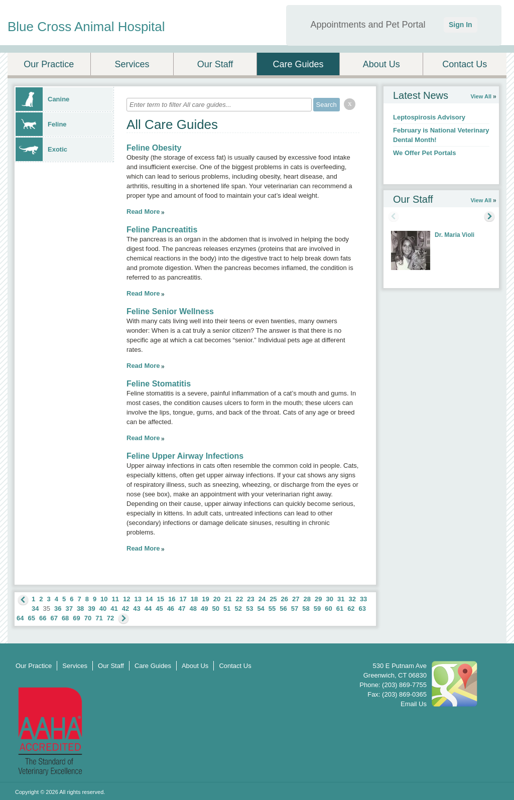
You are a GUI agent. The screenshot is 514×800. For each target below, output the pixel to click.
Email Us (414, 704)
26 (284, 599)
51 (226, 608)
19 (205, 599)
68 (65, 618)
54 (260, 608)
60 (328, 608)
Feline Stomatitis (158, 383)
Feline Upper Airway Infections (184, 456)
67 (53, 618)
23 (250, 599)
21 (227, 599)
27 (295, 599)
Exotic (41, 149)
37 (68, 608)
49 (204, 608)
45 (159, 608)
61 (339, 608)
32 (351, 599)
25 (273, 599)
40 (102, 608)
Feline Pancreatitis (161, 229)
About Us (381, 64)
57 (294, 608)
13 (138, 599)
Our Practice (49, 64)
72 (110, 618)
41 (113, 608)
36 (57, 608)
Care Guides (298, 64)
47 (181, 608)
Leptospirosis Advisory (429, 117)
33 (363, 599)
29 (318, 599)
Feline (41, 124)
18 (194, 599)
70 (87, 618)
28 (307, 599)
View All (480, 96)
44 (148, 608)
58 (305, 608)
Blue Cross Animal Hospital (86, 26)
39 (91, 608)
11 (115, 599)
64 (20, 618)
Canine (42, 99)
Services (131, 64)
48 (193, 608)
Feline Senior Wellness (170, 311)
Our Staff (215, 64)
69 (76, 618)
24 (262, 599)
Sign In (460, 25)
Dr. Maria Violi (454, 234)
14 (149, 599)
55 (272, 608)
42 (125, 608)
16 (171, 599)
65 (31, 618)
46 (170, 608)
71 (98, 618)
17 (182, 599)
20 (216, 599)
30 (329, 599)
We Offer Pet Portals (424, 153)
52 (237, 608)
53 (249, 608)
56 (283, 608)
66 (42, 618)
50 (215, 608)
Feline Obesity (153, 148)
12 (126, 599)
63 (362, 608)
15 (160, 599)
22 (239, 599)
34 (35, 608)
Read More (143, 211)
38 (80, 608)
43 (136, 608)
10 (103, 599)
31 (340, 599)
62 (350, 608)
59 (317, 608)
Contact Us (464, 64)
